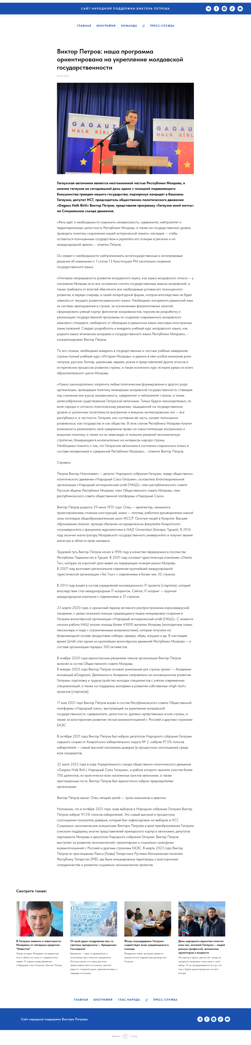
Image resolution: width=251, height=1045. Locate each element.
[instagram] (224, 8)
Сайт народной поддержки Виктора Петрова (125, 8)
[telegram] (208, 8)
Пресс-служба (162, 25)
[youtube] (240, 8)
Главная (84, 25)
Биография (106, 25)
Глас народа (129, 1002)
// (144, 25)
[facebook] (216, 8)
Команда (129, 25)
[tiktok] (232, 8)
